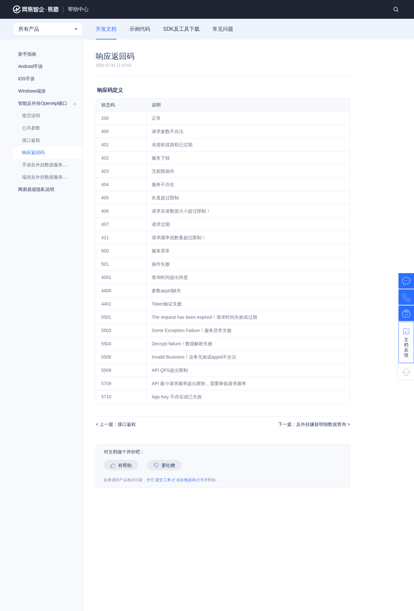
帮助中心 (78, 9)
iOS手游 (44, 78)
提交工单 (165, 480)
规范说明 (31, 115)
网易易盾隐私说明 (36, 189)
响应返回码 (33, 152)
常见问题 (222, 29)
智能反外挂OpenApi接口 (44, 103)
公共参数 (46, 127)
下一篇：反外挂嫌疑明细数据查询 (312, 424)
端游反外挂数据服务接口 (46, 177)
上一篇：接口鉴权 (117, 424)
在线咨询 (190, 480)
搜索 (395, 9)
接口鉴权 (31, 140)
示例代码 (139, 29)
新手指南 (44, 54)
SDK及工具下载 (181, 29)
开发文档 (106, 29)
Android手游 (44, 66)
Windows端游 (44, 91)
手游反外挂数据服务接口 (46, 164)
